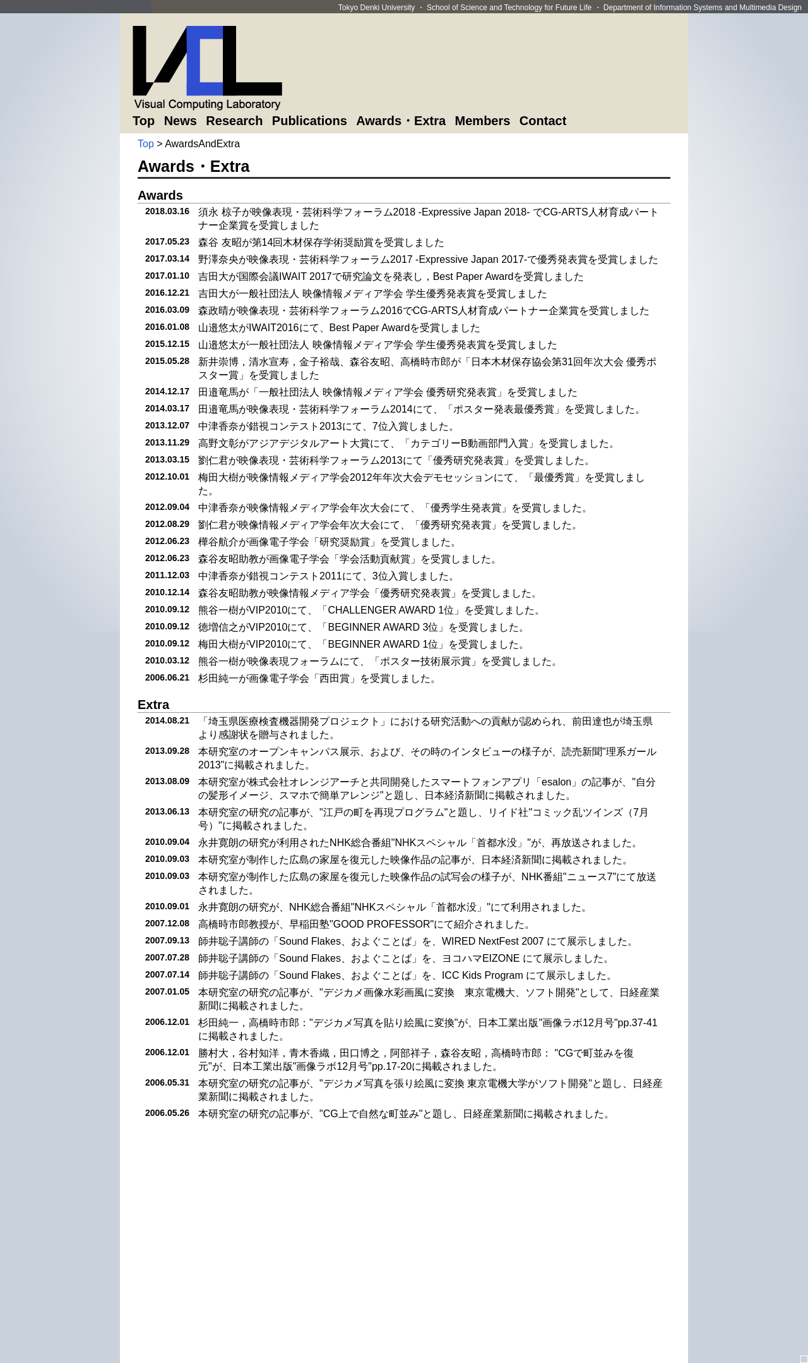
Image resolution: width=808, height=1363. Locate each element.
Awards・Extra (401, 121)
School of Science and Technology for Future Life (509, 7)
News (180, 121)
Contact (543, 121)
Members (483, 121)
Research (234, 121)
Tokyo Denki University (376, 7)
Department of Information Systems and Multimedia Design (702, 7)
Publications (309, 121)
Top (144, 121)
